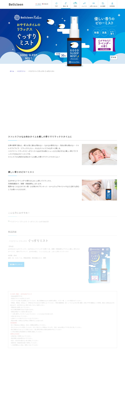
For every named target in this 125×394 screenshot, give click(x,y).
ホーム (12, 71)
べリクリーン (21, 71)
